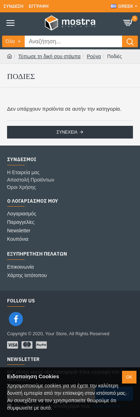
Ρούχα (94, 56)
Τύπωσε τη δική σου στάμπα (49, 56)
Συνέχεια (66, 132)
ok (129, 377)
